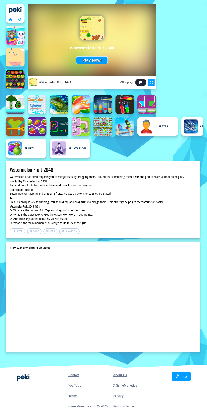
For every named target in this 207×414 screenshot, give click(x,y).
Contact (73, 375)
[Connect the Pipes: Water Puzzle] (59, 126)
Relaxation (69, 148)
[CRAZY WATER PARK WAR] (124, 126)
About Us (120, 375)
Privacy (118, 396)
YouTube (74, 385)
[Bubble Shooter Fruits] (15, 79)
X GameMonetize (125, 385)
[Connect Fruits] (37, 126)
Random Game (123, 406)
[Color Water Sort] (124, 104)
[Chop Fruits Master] (81, 104)
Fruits (21, 148)
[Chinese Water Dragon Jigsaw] (59, 104)
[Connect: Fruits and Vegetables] (103, 126)
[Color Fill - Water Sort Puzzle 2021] (103, 104)
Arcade (193, 126)
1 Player (154, 126)
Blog (181, 376)
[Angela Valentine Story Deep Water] (15, 35)
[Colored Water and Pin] (15, 126)
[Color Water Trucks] (146, 104)
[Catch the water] (37, 104)
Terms (72, 396)
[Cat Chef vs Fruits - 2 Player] (15, 104)
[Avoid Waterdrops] (15, 57)
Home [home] (15, 10)
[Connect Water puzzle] (81, 126)
